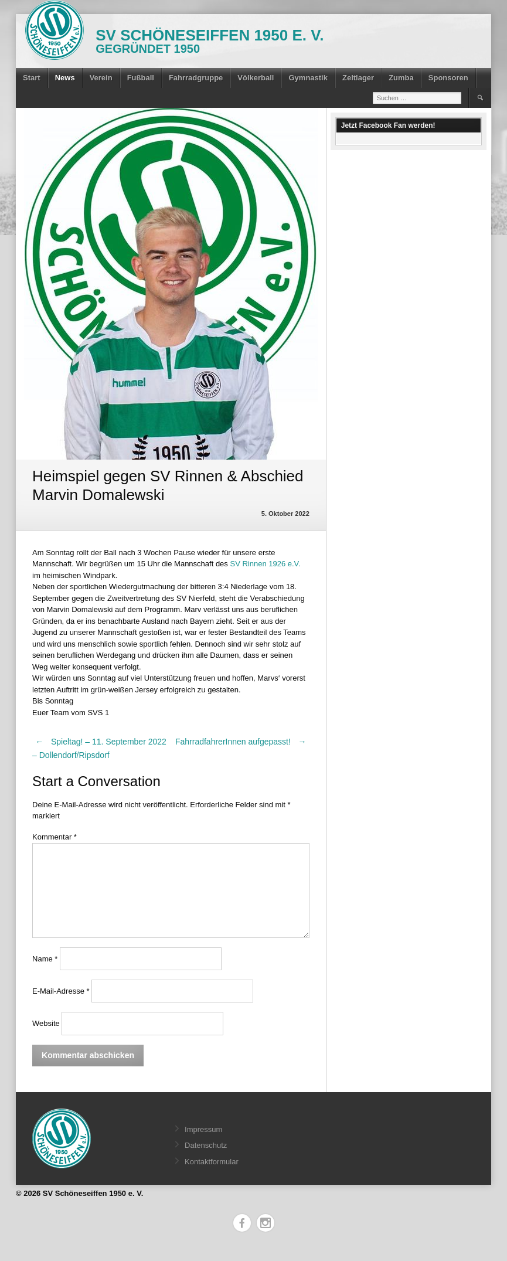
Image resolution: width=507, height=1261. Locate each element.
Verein (101, 77)
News (65, 77)
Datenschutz (206, 1145)
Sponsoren (448, 77)
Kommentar (54, 836)
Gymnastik (307, 77)
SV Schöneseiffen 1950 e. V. (210, 35)
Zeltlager (358, 77)
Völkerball (255, 77)
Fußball (140, 77)
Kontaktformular (212, 1161)
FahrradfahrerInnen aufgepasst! (242, 741)
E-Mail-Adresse (61, 991)
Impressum (203, 1129)
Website (46, 1023)
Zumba (401, 77)
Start (31, 77)
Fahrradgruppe (196, 77)
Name (44, 958)
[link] (265, 563)
